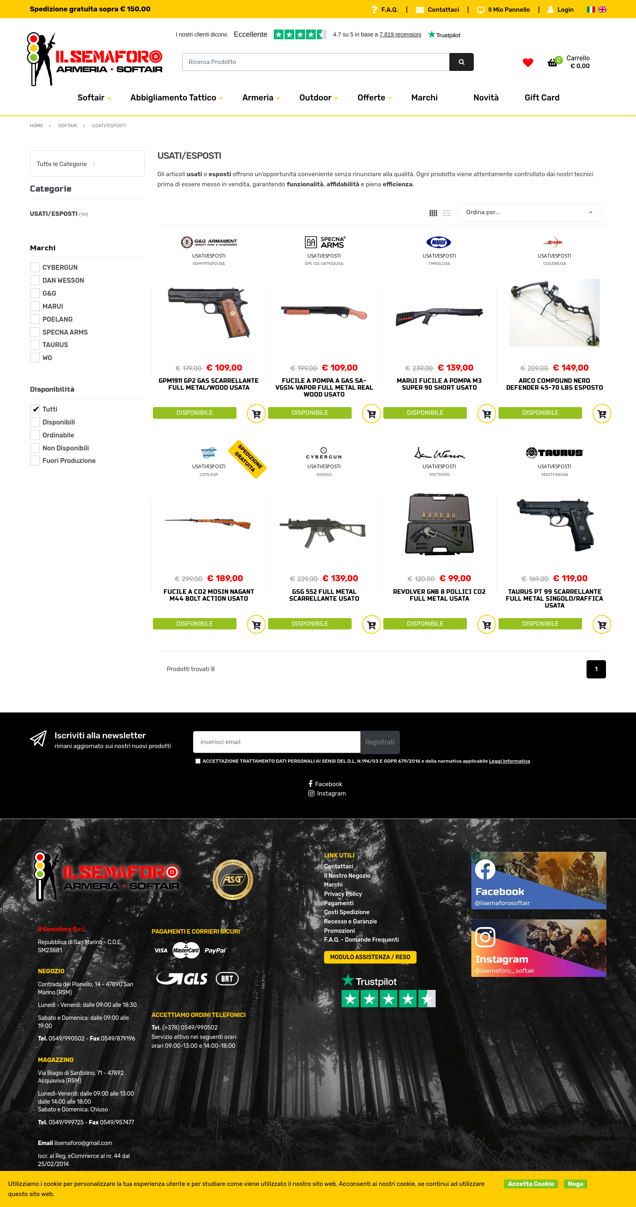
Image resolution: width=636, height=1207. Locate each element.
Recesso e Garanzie (350, 921)
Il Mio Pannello (503, 10)
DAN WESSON (63, 280)
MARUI (53, 306)
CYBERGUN (60, 267)
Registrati (380, 742)
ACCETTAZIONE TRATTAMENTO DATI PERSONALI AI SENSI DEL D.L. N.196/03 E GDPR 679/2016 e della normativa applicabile (367, 761)
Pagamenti (339, 903)
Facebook (325, 784)
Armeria (257, 97)
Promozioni (339, 931)
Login (561, 10)
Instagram (327, 793)
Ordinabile (58, 435)
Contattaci (437, 10)
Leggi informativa (509, 761)
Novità (485, 97)
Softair (90, 97)
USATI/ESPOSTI (209, 255)
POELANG (58, 319)
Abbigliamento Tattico (174, 97)
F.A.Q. (384, 10)
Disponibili (59, 422)
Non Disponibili (66, 448)
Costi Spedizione (347, 912)
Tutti (50, 409)
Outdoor (315, 97)
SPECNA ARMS (65, 332)
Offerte (371, 97)
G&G (49, 293)
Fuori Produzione (69, 461)
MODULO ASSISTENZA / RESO (370, 957)
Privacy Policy (343, 894)
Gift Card (542, 97)
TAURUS (55, 345)
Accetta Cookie (531, 1184)
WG (47, 358)
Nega (575, 1184)
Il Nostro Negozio (347, 875)
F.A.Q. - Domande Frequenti (361, 939)
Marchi (424, 97)
